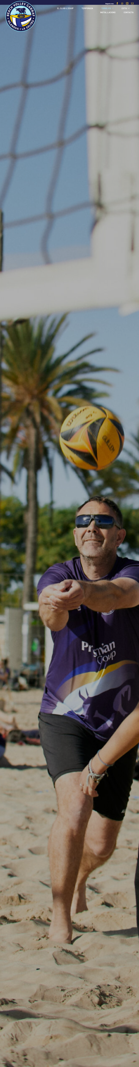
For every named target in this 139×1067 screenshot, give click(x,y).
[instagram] (127, 3)
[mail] (132, 3)
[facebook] (117, 3)
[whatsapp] (122, 3)
